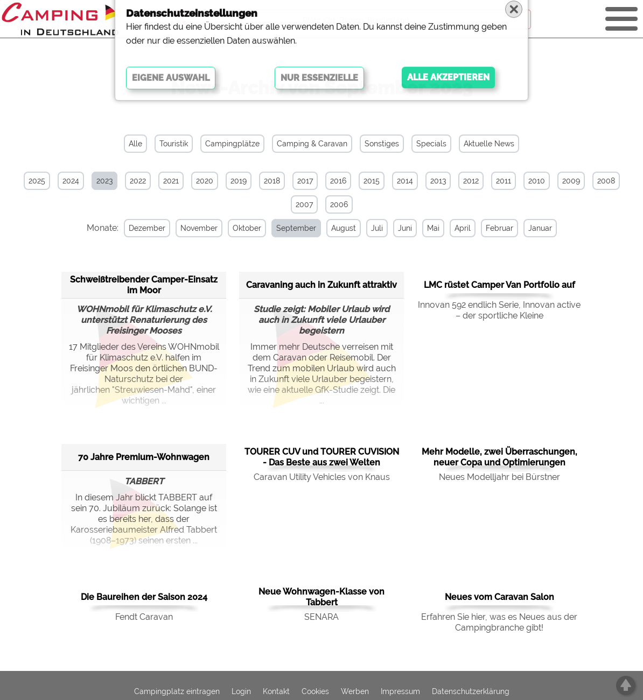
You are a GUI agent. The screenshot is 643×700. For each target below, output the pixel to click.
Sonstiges (382, 143)
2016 (338, 180)
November (188, 228)
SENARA (321, 616)
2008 (606, 180)
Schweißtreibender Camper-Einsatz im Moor (144, 283)
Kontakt (276, 690)
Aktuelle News (489, 143)
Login (241, 690)
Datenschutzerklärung (470, 690)
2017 (305, 180)
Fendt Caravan (144, 616)
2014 (405, 180)
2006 (339, 204)
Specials (431, 143)
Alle (135, 143)
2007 (304, 204)
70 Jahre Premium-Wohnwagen (143, 456)
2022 (138, 180)
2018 (272, 180)
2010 (536, 180)
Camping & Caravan (312, 143)
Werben (355, 690)
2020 (204, 180)
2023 (104, 180)
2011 (503, 180)
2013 (438, 180)
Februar (488, 228)
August (332, 228)
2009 (571, 180)
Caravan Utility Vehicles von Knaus (322, 476)
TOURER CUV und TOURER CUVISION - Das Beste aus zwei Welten (321, 456)
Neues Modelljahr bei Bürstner (499, 476)
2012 (471, 180)
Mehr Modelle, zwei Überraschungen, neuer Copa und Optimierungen (499, 456)
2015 (372, 180)
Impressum (400, 690)
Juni (394, 228)
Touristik (173, 143)
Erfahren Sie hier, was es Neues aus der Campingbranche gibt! (499, 621)
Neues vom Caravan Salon (499, 596)
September (285, 228)
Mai (422, 228)
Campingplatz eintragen (177, 690)
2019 (238, 180)
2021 (171, 180)
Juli (366, 228)
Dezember (136, 228)
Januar (529, 228)
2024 (70, 180)
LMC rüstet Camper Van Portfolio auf (499, 284)
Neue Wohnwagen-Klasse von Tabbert (321, 596)
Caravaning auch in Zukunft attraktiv (321, 284)
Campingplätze (232, 143)
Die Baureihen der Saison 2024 (144, 596)
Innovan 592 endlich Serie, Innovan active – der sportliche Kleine (499, 309)
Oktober (236, 228)
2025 (37, 180)
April (452, 228)
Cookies (315, 690)
